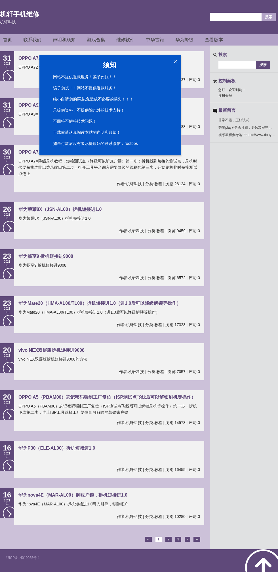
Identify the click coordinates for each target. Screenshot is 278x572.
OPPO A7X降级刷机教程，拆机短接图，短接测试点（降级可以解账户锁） (93, 152)
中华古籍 (155, 39)
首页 (7, 39)
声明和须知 (64, 39)
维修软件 (125, 39)
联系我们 (32, 39)
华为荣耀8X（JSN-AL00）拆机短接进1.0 (60, 209)
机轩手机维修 (19, 14)
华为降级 (184, 39)
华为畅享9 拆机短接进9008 (45, 256)
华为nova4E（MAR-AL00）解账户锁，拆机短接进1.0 (72, 495)
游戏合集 (96, 39)
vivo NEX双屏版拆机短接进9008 (51, 350)
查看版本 (214, 39)
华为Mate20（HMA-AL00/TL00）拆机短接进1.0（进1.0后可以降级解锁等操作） (99, 303)
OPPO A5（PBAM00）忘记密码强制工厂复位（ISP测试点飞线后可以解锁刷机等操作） (107, 397)
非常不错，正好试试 (233, 120)
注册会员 (225, 96)
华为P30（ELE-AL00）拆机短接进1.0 (56, 448)
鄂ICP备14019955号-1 (23, 558)
